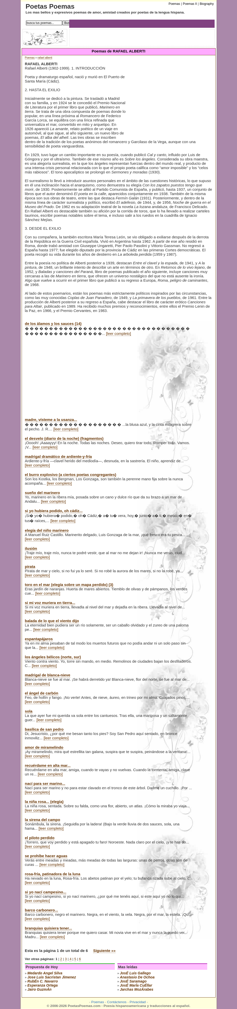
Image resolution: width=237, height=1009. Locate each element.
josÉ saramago (133, 981)
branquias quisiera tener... (48, 928)
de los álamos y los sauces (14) (53, 323)
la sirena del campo (42, 819)
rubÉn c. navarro (42, 981)
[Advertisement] (168, 101)
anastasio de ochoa (137, 977)
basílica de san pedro (44, 729)
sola (29, 711)
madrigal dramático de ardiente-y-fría (58, 456)
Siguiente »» (104, 950)
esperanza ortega (42, 985)
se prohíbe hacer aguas (46, 856)
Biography (207, 4)
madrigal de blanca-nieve (48, 675)
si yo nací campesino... (45, 892)
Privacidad (138, 1002)
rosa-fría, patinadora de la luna (52, 874)
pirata (30, 566)
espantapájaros (39, 639)
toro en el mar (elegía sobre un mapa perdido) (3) (69, 584)
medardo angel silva (44, 973)
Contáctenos (117, 1002)
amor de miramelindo (44, 747)
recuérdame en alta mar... (48, 765)
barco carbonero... (41, 910)
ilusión (31, 548)
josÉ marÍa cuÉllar (136, 985)
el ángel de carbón (41, 693)
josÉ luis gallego (135, 973)
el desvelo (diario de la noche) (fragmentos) (64, 438)
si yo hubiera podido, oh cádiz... (54, 511)
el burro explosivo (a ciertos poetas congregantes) (70, 474)
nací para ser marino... (45, 783)
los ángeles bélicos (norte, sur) (53, 657)
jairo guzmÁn (39, 989)
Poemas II (190, 4)
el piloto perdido (39, 838)
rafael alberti (45, 57)
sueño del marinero (42, 492)
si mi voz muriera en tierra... (50, 603)
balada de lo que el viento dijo (52, 621)
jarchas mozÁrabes (137, 989)
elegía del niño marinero (47, 530)
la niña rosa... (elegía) (44, 801)
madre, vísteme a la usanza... (51, 419)
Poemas (30, 57)
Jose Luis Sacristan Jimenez (51, 977)
